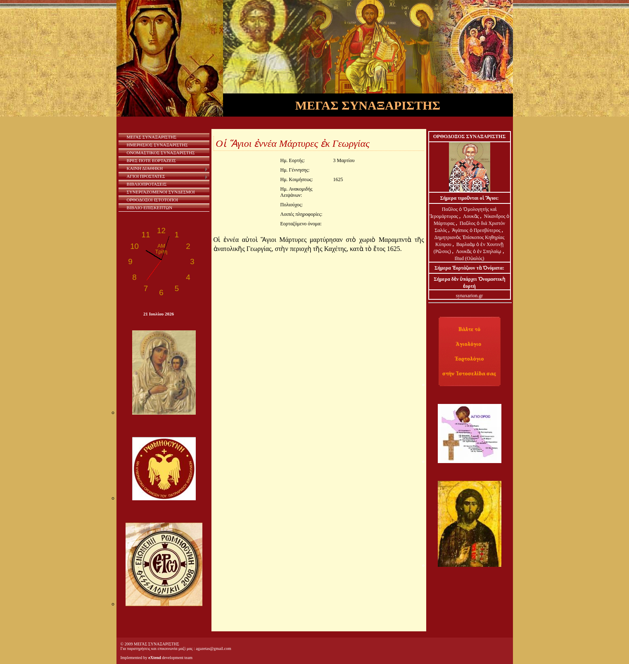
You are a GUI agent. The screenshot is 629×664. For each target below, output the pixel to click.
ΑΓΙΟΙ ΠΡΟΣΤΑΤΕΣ (168, 177)
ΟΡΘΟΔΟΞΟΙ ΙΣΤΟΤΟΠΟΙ (152, 199)
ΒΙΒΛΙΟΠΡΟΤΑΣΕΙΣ (147, 184)
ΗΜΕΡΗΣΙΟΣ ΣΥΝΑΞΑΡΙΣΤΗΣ (157, 144)
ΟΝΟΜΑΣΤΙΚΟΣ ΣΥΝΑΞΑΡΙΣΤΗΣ (161, 152)
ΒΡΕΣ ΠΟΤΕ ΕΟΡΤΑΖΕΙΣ (151, 160)
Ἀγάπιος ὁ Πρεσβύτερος (476, 230)
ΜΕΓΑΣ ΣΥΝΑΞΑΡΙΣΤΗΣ (152, 136)
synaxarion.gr (469, 296)
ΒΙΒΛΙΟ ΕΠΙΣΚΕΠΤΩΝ (150, 207)
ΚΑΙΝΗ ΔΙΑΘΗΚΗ (168, 169)
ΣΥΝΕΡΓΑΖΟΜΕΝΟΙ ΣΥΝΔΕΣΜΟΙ (161, 191)
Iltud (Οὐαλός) (469, 258)
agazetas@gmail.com (213, 648)
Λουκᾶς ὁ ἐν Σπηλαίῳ (479, 251)
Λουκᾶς (471, 216)
